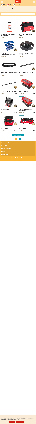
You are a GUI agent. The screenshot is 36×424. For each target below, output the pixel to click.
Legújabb (7, 17)
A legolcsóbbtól (27, 17)
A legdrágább (20, 17)
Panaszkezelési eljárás (5, 142)
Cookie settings (4, 421)
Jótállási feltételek (4, 145)
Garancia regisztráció (5, 154)
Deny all (11, 421)
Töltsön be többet (18, 135)
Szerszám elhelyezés (17, 5)
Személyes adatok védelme (6, 148)
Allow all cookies (20, 421)
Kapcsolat (3, 151)
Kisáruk (9, 5)
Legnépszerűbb (13, 17)
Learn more (17, 419)
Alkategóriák (18, 14)
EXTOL (3, 5)
